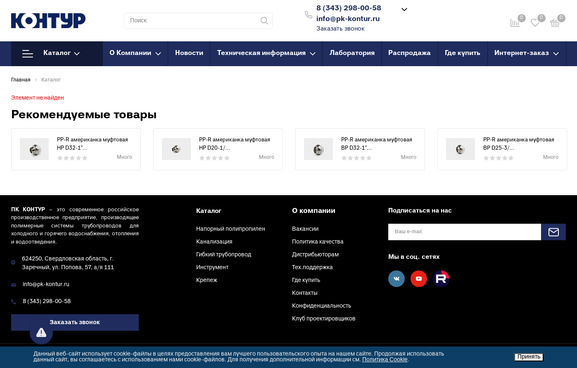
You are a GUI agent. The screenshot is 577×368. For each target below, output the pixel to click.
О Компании (135, 53)
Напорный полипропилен (230, 229)
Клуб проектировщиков (324, 319)
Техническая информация (266, 53)
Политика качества (318, 242)
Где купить (462, 53)
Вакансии (305, 229)
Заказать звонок (340, 29)
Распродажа (409, 53)
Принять (529, 357)
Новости (189, 53)
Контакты (305, 293)
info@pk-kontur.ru (46, 284)
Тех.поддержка (312, 267)
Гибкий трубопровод (223, 255)
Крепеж (206, 280)
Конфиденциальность (321, 306)
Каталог (51, 54)
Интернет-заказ (526, 53)
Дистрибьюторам (315, 255)
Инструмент (212, 267)
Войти (438, 14)
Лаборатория (352, 53)
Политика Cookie (385, 360)
